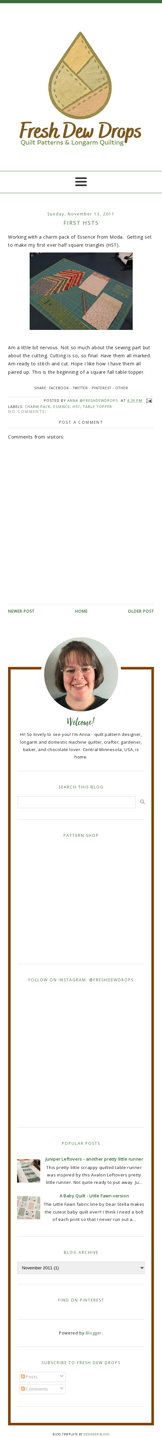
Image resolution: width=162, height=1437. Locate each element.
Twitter (80, 388)
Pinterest (101, 388)
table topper (97, 406)
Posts (29, 1377)
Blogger (94, 1333)
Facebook (59, 388)
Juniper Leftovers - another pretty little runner (94, 1159)
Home (81, 611)
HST (76, 406)
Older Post (141, 611)
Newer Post (21, 611)
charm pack (38, 406)
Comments (34, 1389)
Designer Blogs (96, 1434)
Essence (61, 406)
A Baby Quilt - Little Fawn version (94, 1196)
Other (121, 388)
